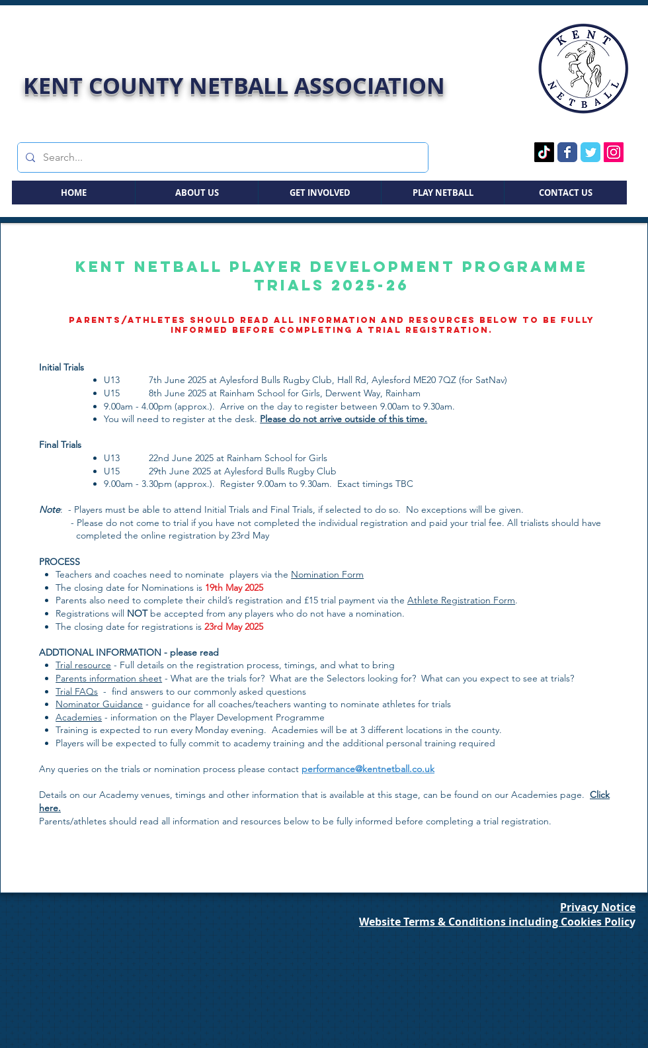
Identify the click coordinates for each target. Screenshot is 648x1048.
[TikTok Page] (544, 152)
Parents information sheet (109, 678)
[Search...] (221, 157)
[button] (196, 192)
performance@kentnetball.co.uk (368, 769)
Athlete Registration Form (461, 600)
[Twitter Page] (590, 152)
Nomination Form (327, 574)
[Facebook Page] (567, 152)
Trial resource (83, 665)
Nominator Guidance (99, 704)
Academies (79, 717)
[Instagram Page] (614, 152)
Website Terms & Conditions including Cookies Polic (494, 921)
